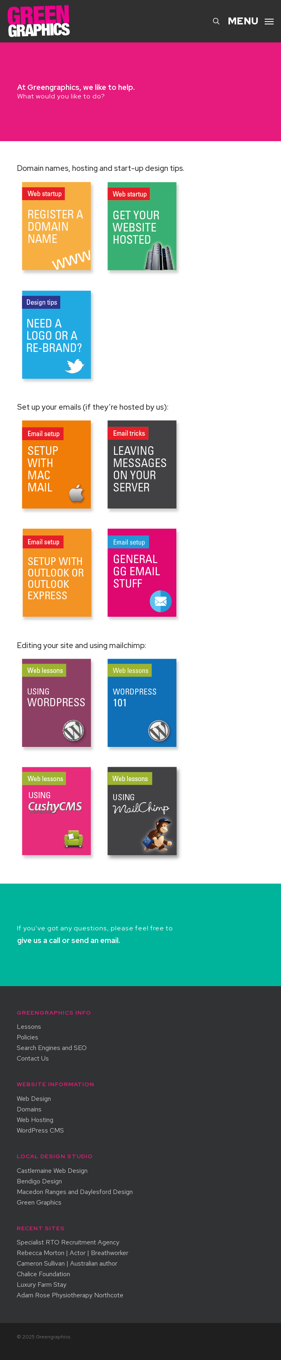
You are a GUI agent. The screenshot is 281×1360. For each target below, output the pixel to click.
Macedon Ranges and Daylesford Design (75, 1192)
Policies (27, 1037)
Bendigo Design (39, 1181)
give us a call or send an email (68, 940)
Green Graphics (39, 1202)
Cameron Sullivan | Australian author (67, 1263)
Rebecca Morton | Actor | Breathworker (72, 1253)
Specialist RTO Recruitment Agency (68, 1242)
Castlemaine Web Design (52, 1170)
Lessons (29, 1026)
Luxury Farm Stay (41, 1284)
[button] (251, 20)
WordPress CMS (40, 1130)
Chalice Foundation (43, 1274)
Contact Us (33, 1058)
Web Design (34, 1098)
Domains (29, 1109)
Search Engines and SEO (52, 1048)
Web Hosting (35, 1120)
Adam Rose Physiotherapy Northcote (70, 1295)
